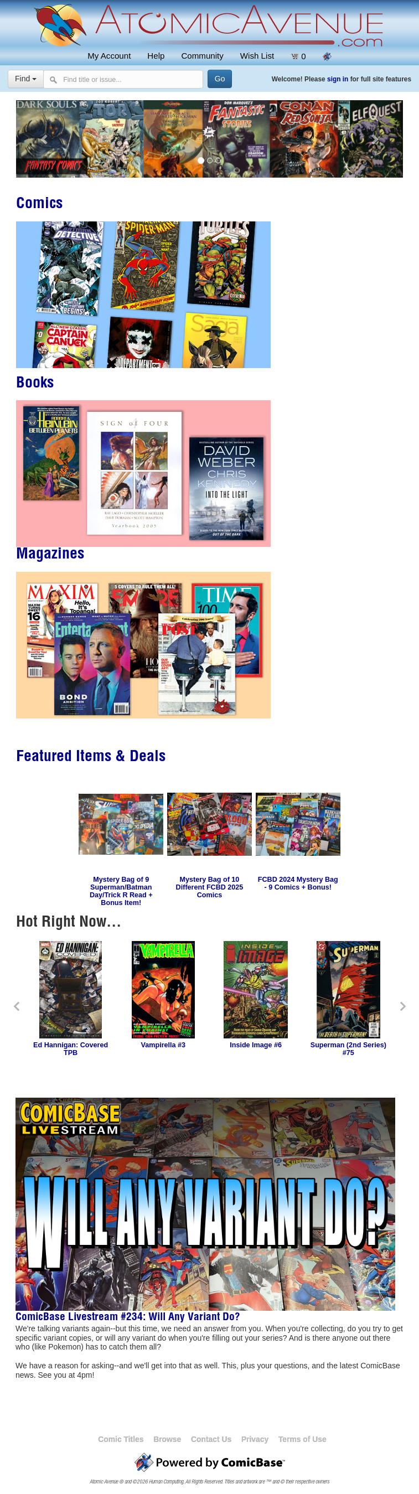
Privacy (254, 1439)
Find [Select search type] (26, 78)
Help (155, 55)
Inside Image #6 (256, 1045)
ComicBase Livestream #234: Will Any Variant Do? (127, 1318)
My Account (109, 55)
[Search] (220, 79)
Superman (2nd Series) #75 (348, 1049)
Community (202, 55)
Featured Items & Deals (90, 758)
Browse (167, 1439)
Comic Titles (120, 1439)
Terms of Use (302, 1439)
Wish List (257, 55)
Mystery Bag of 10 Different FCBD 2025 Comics (210, 887)
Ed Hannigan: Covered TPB (70, 1049)
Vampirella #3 (163, 1045)
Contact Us (211, 1439)
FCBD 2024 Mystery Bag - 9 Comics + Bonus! (298, 883)
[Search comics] (123, 79)
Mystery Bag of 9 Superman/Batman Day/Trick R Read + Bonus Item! (121, 891)
